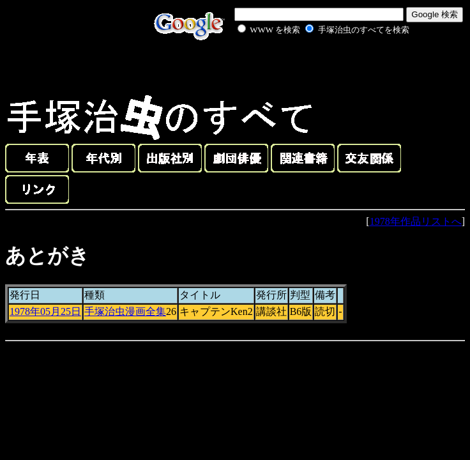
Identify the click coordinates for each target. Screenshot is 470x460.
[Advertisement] (309, 66)
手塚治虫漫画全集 (125, 311)
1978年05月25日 (45, 311)
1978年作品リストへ (416, 221)
